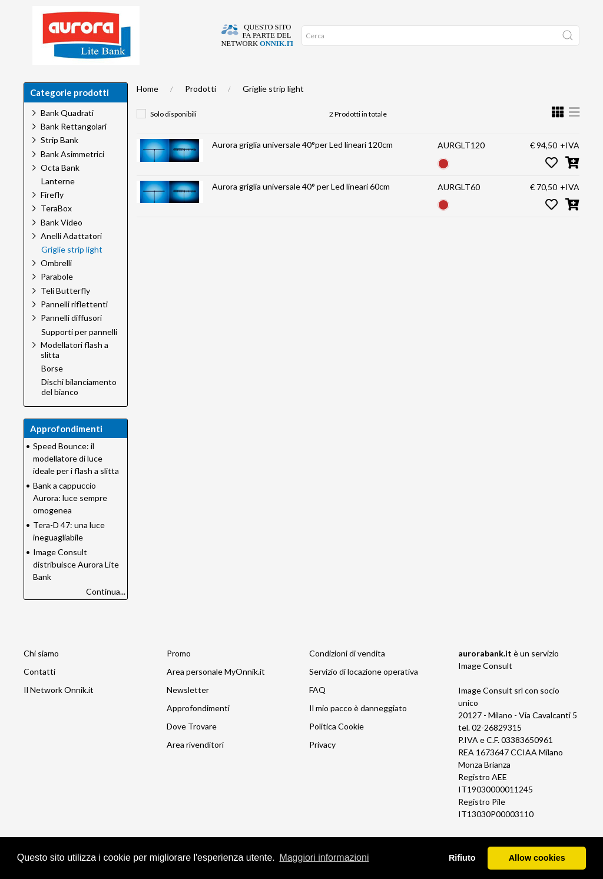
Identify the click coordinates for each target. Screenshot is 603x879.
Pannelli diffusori (71, 341)
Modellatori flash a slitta (74, 373)
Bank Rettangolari (74, 150)
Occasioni (258, 82)
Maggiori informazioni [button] (324, 858)
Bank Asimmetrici (72, 178)
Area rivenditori (195, 768)
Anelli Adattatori (71, 259)
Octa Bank (60, 191)
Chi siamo (137, 82)
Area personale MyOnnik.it (216, 695)
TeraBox (56, 232)
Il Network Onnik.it (59, 713)
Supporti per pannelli (79, 355)
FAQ (317, 713)
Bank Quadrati (67, 136)
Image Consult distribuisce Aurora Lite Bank (76, 587)
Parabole (57, 300)
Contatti (39, 695)
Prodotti (200, 112)
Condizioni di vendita (347, 677)
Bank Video (61, 246)
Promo (179, 677)
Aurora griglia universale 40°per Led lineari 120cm (302, 168)
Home (39, 82)
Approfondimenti (196, 82)
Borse (52, 392)
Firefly (52, 218)
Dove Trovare (192, 750)
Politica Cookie (336, 750)
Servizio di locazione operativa (363, 695)
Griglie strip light (273, 112)
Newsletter (188, 713)
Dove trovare (84, 82)
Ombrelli (56, 286)
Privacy (322, 768)
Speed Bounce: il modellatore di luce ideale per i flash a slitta (76, 482)
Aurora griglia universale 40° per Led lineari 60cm (301, 210)
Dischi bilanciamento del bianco (79, 410)
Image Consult (485, 689)
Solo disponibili (173, 137)
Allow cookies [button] (537, 858)
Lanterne (58, 205)
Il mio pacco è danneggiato (358, 732)
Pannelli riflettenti (74, 328)
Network (302, 82)
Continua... (105, 615)
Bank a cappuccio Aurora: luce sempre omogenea (70, 521)
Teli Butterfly (65, 314)
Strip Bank (59, 163)
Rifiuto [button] (462, 858)
